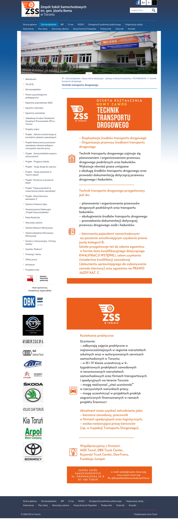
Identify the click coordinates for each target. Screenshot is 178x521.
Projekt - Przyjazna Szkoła (37, 161)
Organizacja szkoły (134, 24)
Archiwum (30, 264)
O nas (70, 24)
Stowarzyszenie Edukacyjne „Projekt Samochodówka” (38, 211)
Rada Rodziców (32, 217)
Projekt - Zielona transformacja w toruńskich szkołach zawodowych (40, 136)
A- (149, 2)
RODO (81, 24)
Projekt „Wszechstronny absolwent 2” (36, 197)
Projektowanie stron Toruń (145, 514)
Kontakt (131, 28)
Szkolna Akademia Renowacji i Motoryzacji (39, 234)
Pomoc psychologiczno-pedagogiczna (36, 96)
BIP (62, 24)
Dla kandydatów (48, 24)
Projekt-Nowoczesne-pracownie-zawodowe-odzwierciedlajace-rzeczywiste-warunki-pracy (40, 145)
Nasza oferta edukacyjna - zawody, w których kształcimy (106, 78)
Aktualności (30, 79)
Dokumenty (28, 28)
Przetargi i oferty (33, 254)
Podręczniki (105, 28)
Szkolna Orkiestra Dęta (36, 204)
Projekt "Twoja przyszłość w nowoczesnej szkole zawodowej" (40, 189)
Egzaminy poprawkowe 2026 (38, 102)
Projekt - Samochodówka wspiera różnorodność (41, 155)
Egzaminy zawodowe (35, 113)
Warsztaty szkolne (60, 28)
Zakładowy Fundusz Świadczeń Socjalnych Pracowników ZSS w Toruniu (40, 121)
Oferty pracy (31, 259)
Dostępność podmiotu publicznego (104, 24)
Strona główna (30, 24)
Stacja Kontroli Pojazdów (84, 28)
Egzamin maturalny (34, 108)
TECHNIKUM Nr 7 (140, 78)
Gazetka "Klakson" (33, 249)
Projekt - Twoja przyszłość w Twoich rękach (38, 173)
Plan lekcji (42, 28)
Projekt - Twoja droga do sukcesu (40, 166)
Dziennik (119, 28)
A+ (143, 2)
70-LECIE (29, 84)
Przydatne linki (32, 269)
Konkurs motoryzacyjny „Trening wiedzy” (40, 242)
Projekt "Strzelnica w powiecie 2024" (39, 181)
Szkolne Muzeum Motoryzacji (39, 227)
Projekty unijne (32, 129)
